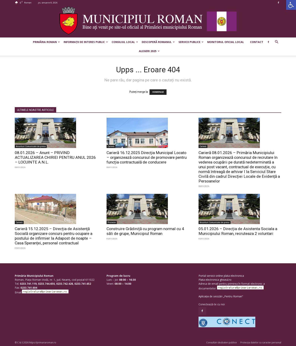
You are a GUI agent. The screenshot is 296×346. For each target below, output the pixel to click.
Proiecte (112, 222)
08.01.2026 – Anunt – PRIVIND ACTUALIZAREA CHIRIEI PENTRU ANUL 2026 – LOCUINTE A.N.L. (55, 157)
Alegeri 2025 (149, 51)
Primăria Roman (46, 42)
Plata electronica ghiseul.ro (215, 279)
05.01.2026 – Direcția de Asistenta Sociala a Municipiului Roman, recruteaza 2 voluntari (238, 231)
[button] (291, 5)
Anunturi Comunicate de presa (31, 146)
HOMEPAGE (158, 92)
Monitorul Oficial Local (225, 42)
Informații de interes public (86, 42)
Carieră (111, 146)
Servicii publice (190, 42)
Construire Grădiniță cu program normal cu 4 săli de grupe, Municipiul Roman (145, 231)
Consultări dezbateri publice (221, 342)
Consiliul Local (125, 42)
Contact (256, 42)
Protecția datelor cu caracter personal (260, 342)
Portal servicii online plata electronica (221, 275)
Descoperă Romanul (158, 42)
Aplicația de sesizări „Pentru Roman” (221, 296)
